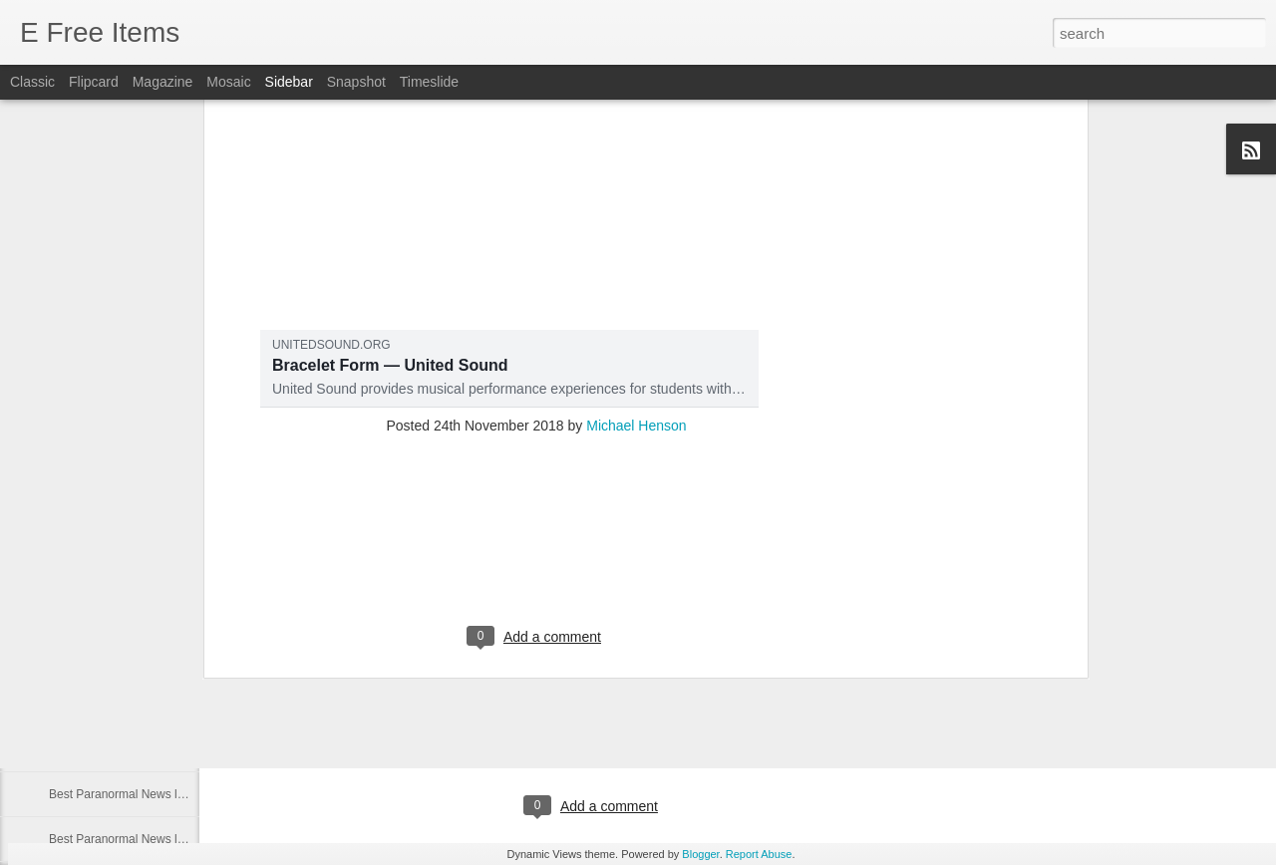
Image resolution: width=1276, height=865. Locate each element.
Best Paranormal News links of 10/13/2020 (162, 794)
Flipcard (94, 82)
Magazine (163, 82)
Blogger (700, 854)
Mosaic (228, 82)
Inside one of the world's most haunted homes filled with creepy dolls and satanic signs (489, 567)
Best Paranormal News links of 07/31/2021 (162, 615)
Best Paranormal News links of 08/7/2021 (158, 525)
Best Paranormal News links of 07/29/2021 (162, 705)
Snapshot (356, 82)
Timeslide (429, 82)
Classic (32, 82)
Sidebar (289, 82)
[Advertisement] (536, 168)
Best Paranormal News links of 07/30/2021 (162, 660)
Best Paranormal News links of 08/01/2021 (162, 570)
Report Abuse (759, 854)
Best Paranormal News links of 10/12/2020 (162, 839)
